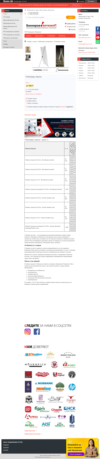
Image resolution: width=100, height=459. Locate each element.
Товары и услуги (32, 41)
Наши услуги (39, 35)
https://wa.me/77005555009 (86, 52)
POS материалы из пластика (11, 35)
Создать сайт (17, 1)
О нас (5, 41)
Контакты (62, 35)
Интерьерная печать (9, 23)
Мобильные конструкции (10, 38)
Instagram (6, 447)
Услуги (5, 14)
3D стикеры (6, 17)
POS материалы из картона (11, 31)
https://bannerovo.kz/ (84, 37)
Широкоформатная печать (11, 20)
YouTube (5, 450)
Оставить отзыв (71, 26)
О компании (51, 35)
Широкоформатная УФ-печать (10, 27)
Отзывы (5, 44)
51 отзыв (81, 1)
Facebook (6, 445)
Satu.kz (58, 455)
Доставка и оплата (8, 47)
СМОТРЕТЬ (76, 5)
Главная (28, 35)
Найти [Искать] (71, 17)
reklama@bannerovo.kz (85, 44)
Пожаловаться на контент (58, 457)
